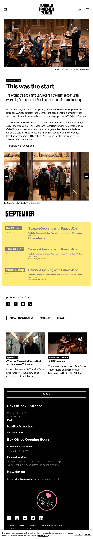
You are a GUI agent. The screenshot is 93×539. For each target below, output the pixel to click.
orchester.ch (22, 525)
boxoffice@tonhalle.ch (20, 426)
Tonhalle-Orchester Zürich (21, 318)
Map (9, 420)
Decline (87, 534)
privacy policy (43, 536)
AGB (60, 525)
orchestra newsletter (24, 479)
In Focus (60, 318)
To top (46, 394)
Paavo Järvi (45, 318)
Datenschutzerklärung (48, 525)
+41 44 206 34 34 (17, 432)
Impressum (33, 525)
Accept (79, 534)
